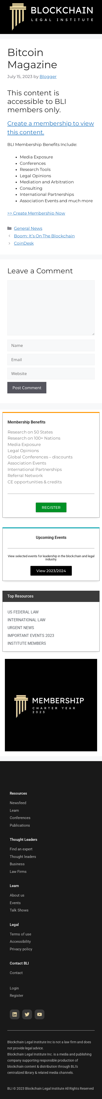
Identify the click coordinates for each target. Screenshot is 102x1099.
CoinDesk (24, 243)
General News (28, 228)
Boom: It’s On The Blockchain (44, 235)
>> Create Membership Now (36, 213)
